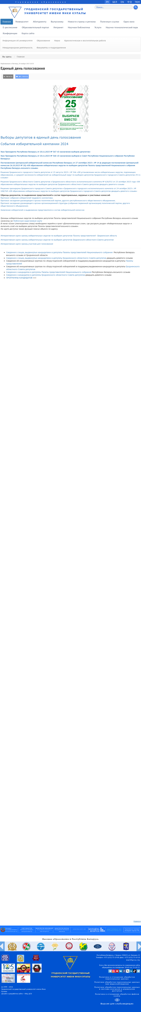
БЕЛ (115, 2)
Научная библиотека (79, 27)
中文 (129, 2)
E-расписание (10, 27)
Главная (7, 21)
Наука (57, 40)
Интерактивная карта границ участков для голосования (27, 244)
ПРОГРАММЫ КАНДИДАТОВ (19, 278)
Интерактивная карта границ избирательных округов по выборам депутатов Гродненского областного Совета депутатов (57, 239)
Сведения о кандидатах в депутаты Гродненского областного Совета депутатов (45, 275)
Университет (21, 21)
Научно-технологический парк (122, 27)
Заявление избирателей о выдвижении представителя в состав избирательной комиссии (42, 210)
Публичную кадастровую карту (27, 221)
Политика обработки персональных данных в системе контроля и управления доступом (117, 989)
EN (122, 2)
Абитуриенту (39, 21)
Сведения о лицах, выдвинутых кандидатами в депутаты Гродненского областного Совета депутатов (56, 258)
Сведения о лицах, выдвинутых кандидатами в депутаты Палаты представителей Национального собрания (59, 252)
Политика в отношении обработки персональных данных (117, 978)
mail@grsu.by (133, 960)
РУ (107, 2)
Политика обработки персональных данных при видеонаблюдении (117, 983)
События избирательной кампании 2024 (34, 144)
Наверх (137, 921)
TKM (137, 2)
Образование (43, 40)
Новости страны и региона (82, 21)
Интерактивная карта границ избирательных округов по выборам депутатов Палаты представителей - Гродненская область (59, 235)
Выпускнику (57, 21)
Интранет (58, 27)
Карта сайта (28, 33)
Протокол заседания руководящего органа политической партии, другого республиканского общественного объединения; (58, 200)
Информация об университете (18, 40)
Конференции (10, 33)
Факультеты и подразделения (51, 47)
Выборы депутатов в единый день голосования (41, 137)
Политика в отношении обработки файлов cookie (117, 995)
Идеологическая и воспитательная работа (85, 40)
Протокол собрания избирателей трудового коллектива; (27, 198)
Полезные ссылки (109, 21)
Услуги (98, 27)
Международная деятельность (17, 47)
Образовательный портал (35, 27)
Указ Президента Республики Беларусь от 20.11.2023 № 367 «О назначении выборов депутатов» (45, 151)
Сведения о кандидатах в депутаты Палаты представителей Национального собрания (48, 272)
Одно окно (129, 21)
